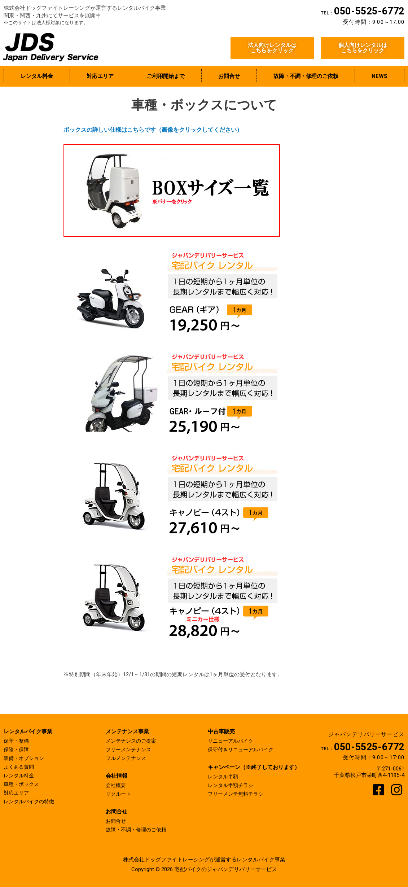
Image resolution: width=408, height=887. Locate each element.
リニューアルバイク (232, 741)
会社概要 (116, 785)
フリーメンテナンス (130, 749)
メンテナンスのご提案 (133, 741)
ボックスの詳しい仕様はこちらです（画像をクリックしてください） (152, 129)
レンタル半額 (224, 776)
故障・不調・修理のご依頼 (138, 829)
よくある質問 (20, 767)
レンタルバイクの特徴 (31, 801)
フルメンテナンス (127, 758)
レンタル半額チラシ (232, 785)
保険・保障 (17, 749)
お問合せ (116, 821)
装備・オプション (25, 758)
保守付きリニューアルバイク (243, 749)
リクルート (119, 794)
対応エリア (17, 793)
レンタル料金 (20, 775)
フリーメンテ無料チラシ (237, 794)
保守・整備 (17, 741)
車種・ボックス (22, 784)
